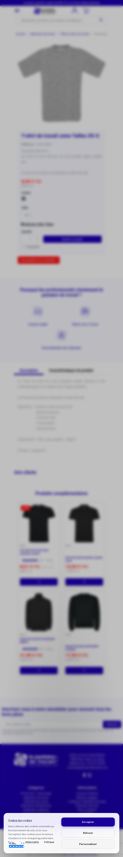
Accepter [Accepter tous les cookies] (88, 822)
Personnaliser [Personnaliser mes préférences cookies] (88, 844)
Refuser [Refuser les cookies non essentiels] (88, 833)
